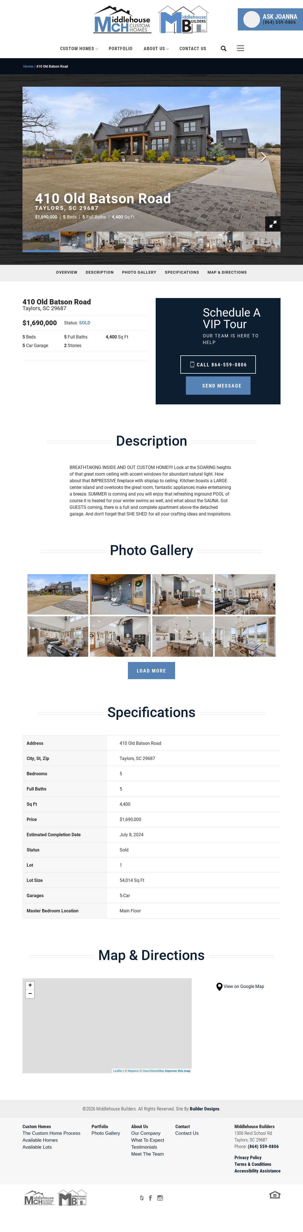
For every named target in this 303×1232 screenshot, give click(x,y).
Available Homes (40, 1140)
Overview (66, 272)
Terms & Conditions (252, 1164)
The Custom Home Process (51, 1133)
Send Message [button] (222, 385)
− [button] (30, 994)
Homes (28, 66)
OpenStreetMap (153, 1070)
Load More (151, 670)
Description (100, 272)
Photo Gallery (139, 272)
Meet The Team (147, 1154)
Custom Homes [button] (77, 48)
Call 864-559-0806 (222, 364)
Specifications (182, 272)
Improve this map (177, 1070)
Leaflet (117, 1070)
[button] (270, 19)
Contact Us (193, 48)
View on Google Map (240, 986)
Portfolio (121, 48)
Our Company (146, 1133)
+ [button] (30, 986)
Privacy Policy (248, 1157)
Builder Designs (204, 1108)
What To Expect (147, 1140)
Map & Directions (227, 272)
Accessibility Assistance (257, 1170)
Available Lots (37, 1147)
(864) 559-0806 (263, 1146)
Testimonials (144, 1147)
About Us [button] (154, 48)
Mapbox (133, 1070)
